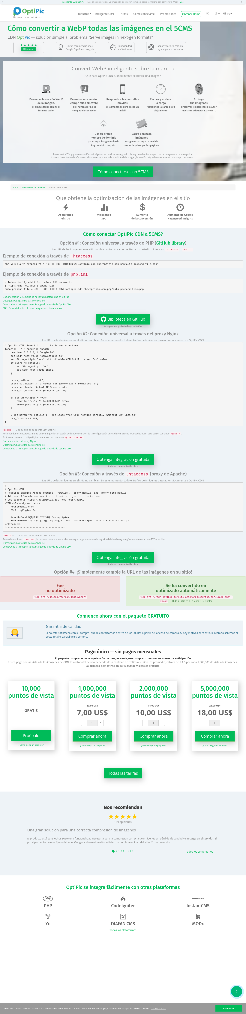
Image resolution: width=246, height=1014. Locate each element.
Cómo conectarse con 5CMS (123, 171)
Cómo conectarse (144, 14)
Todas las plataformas (123, 930)
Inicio (15, 187)
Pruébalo (31, 735)
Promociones (168, 14)
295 (28, 49)
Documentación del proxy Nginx (19, 440)
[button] (4, 2)
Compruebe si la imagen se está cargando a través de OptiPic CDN (37, 304)
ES (227, 14)
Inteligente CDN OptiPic (73, 1)
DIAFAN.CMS (123, 920)
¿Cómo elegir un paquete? (31, 744)
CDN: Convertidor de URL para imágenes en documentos (32, 308)
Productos (83, 14)
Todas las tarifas (123, 773)
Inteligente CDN (104, 14)
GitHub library (170, 243)
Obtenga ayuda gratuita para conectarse (24, 300)
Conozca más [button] (158, 1008)
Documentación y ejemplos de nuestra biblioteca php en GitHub (36, 296)
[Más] (181, 1)
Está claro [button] (228, 1008)
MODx (198, 920)
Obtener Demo (191, 14)
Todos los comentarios (199, 851)
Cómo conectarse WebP (33, 187)
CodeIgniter (123, 902)
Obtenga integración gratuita (123, 459)
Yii (48, 920)
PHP (48, 902)
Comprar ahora (92, 736)
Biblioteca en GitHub (120, 319)
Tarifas (123, 14)
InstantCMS (198, 902)
